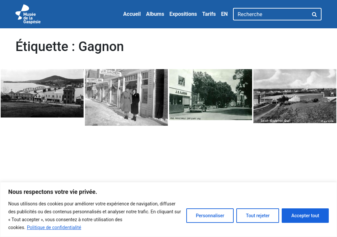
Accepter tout (305, 215)
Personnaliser (210, 215)
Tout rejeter (258, 215)
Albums (155, 14)
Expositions (183, 14)
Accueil (132, 14)
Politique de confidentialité (54, 227)
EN (224, 14)
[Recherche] (270, 14)
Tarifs (209, 14)
